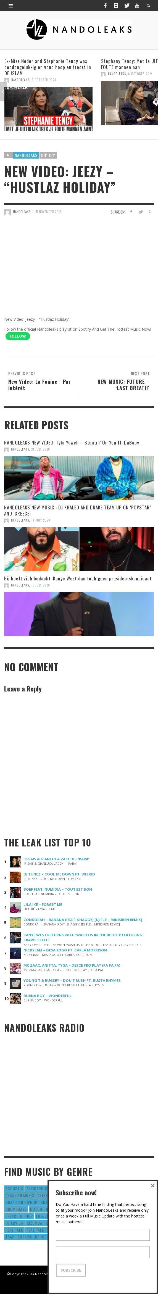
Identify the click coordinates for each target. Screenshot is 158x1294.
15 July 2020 (40, 585)
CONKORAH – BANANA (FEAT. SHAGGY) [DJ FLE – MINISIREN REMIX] (82, 919)
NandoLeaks (20, 80)
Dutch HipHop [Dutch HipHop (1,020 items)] (43, 1209)
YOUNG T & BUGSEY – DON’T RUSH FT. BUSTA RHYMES (72, 980)
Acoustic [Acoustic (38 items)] (14, 1188)
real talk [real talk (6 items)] (14, 1230)
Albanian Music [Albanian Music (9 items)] (20, 1195)
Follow (18, 336)
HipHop (48, 155)
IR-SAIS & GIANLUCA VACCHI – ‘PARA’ (56, 858)
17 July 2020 (40, 520)
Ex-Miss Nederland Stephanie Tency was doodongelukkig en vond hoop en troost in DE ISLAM (47, 67)
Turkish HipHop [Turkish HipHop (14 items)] (32, 1237)
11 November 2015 (49, 211)
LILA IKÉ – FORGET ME (42, 904)
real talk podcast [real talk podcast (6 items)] (44, 1230)
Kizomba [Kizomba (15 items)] (34, 1223)
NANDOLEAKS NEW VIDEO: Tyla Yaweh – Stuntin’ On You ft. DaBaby (71, 442)
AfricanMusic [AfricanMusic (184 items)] (39, 1188)
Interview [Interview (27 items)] (14, 1223)
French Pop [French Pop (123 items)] (46, 1216)
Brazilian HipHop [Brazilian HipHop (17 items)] (21, 1202)
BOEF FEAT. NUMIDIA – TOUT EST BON (57, 889)
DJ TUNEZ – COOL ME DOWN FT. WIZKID (59, 874)
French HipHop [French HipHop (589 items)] (19, 1216)
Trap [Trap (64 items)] (10, 1237)
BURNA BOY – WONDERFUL (47, 995)
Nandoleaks (26, 155)
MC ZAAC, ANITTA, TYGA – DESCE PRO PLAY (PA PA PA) (71, 965)
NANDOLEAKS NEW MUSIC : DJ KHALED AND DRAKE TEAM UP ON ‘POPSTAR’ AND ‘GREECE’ (77, 510)
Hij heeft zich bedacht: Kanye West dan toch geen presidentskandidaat (78, 578)
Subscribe (71, 1270)
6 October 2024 (43, 80)
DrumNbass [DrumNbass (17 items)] (16, 1209)
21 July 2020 (40, 449)
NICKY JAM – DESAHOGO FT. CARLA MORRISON (65, 950)
